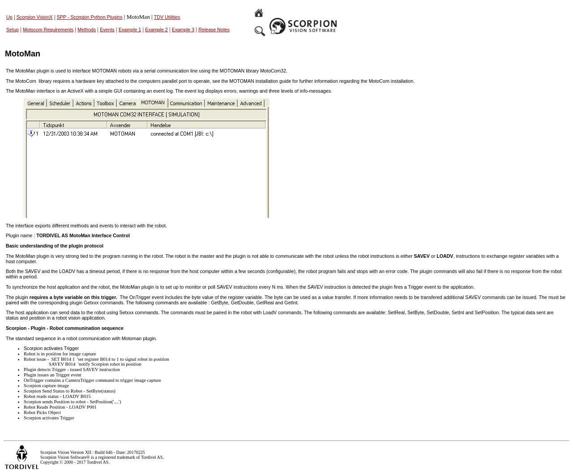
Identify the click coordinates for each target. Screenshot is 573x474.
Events (107, 29)
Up (9, 17)
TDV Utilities (167, 17)
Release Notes (214, 29)
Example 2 (156, 29)
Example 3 (183, 29)
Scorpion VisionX (35, 17)
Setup (12, 29)
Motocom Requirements (48, 29)
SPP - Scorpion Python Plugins (90, 17)
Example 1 (130, 29)
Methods (86, 29)
